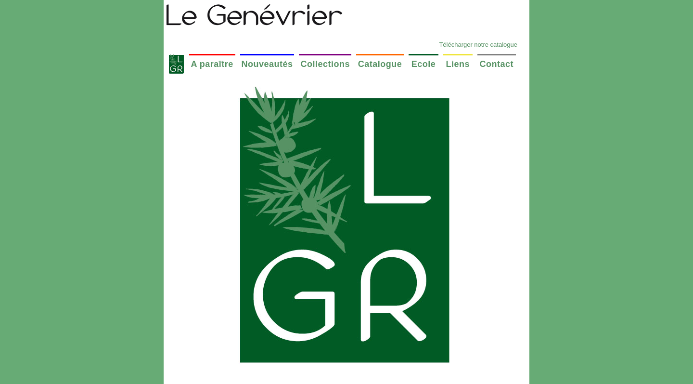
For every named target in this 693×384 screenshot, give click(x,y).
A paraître (212, 64)
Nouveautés (267, 64)
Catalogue (380, 64)
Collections (325, 64)
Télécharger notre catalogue (478, 44)
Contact (496, 64)
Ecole (423, 64)
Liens (458, 64)
